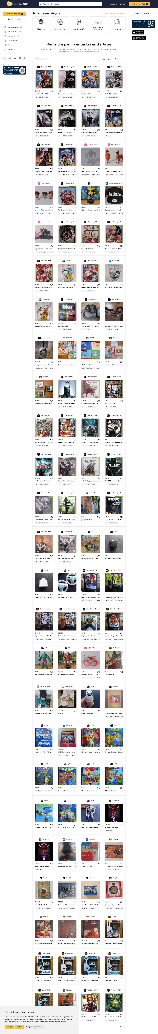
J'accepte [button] (9, 1027)
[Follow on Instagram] (5, 58)
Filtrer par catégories (43, 59)
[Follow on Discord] (19, 58)
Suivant (122, 1027)
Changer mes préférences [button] (34, 1027)
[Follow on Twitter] (15, 58)
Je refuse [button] (19, 1027)
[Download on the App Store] (138, 32)
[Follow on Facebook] (10, 58)
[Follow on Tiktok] (24, 58)
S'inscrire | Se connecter (117, 4)
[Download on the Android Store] (139, 38)
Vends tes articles (139, 4)
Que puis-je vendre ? (14, 19)
